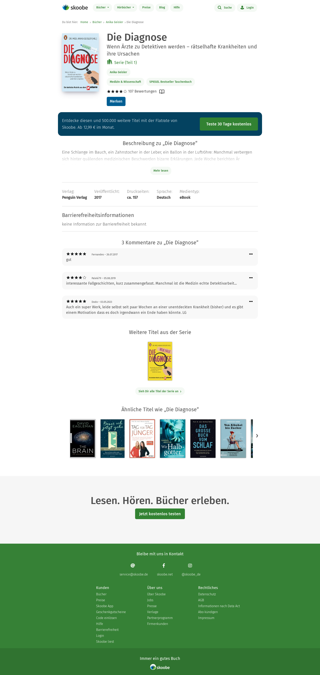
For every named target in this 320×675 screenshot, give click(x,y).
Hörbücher (124, 7)
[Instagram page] (191, 569)
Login (247, 7)
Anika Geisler (114, 22)
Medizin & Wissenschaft (125, 82)
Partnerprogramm (160, 618)
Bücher (101, 7)
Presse (152, 606)
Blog (162, 7)
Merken (116, 101)
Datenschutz (207, 594)
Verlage (152, 612)
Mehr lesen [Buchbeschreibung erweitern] (160, 170)
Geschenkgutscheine (111, 612)
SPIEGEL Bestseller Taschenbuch (170, 82)
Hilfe (177, 7)
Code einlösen (106, 618)
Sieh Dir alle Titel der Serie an (160, 391)
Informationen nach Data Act (219, 606)
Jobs (150, 600)
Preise (146, 7)
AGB (201, 600)
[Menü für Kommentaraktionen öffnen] (251, 254)
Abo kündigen (208, 612)
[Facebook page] (165, 569)
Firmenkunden (157, 624)
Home (84, 22)
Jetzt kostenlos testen (160, 513)
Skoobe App (104, 606)
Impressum (206, 618)
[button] (257, 436)
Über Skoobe (156, 594)
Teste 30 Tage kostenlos (228, 124)
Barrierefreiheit (107, 630)
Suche (225, 7)
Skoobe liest (105, 642)
